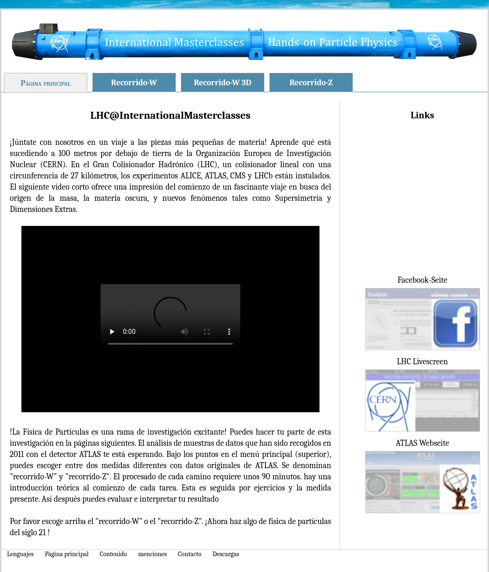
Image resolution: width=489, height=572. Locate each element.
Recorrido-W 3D (222, 82)
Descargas (226, 554)
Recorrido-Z (311, 82)
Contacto (189, 554)
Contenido (113, 554)
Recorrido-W (134, 82)
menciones (152, 554)
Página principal (45, 83)
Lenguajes (20, 554)
